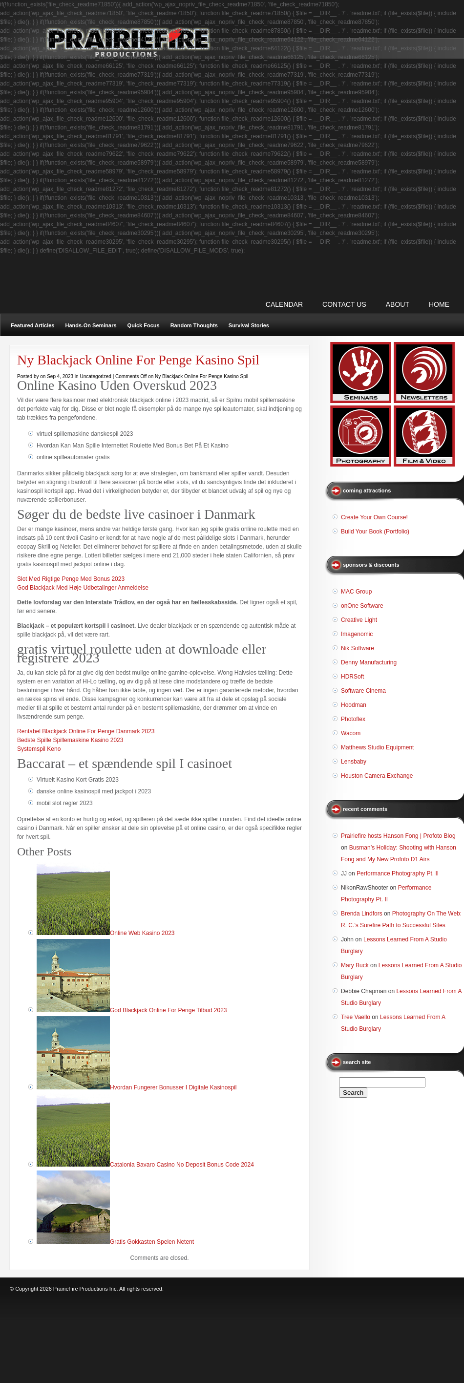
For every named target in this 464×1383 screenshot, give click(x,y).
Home (439, 304)
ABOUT (397, 304)
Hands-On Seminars (90, 325)
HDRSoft (352, 676)
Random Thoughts (194, 325)
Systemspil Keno (39, 748)
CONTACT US (344, 304)
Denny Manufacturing (369, 662)
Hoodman (353, 705)
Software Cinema (363, 690)
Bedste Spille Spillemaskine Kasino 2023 (70, 740)
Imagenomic (357, 634)
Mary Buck (355, 965)
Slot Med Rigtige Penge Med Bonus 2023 (71, 578)
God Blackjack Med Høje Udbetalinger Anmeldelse (82, 587)
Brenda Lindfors (361, 913)
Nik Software (357, 648)
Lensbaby (353, 761)
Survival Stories (249, 325)
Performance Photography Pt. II (398, 873)
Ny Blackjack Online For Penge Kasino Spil (138, 359)
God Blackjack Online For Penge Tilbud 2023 (168, 1010)
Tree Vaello (355, 1017)
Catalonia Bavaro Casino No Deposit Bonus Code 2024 (182, 1164)
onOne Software (362, 605)
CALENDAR (284, 304)
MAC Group (356, 591)
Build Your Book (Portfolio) (375, 531)
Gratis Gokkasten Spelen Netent (152, 1241)
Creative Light (359, 620)
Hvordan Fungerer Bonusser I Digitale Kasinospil (173, 1087)
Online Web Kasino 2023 (142, 933)
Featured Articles (32, 325)
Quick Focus (143, 325)
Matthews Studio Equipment (377, 747)
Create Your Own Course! (374, 517)
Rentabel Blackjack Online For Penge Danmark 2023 (85, 731)
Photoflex (353, 719)
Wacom (350, 733)
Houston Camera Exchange (377, 775)
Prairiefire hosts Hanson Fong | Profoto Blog (398, 835)
